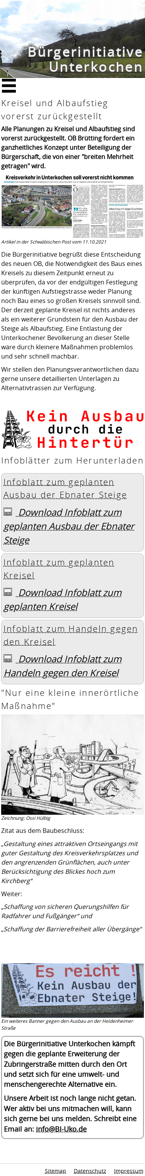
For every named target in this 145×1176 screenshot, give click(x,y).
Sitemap (55, 1170)
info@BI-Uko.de (61, 1129)
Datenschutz (90, 1170)
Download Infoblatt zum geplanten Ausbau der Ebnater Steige (68, 526)
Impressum (128, 1170)
